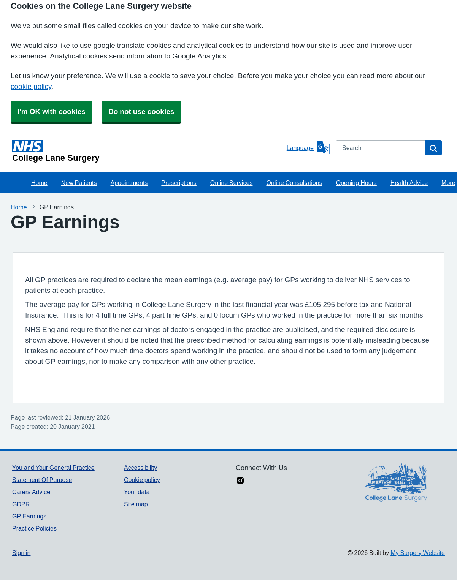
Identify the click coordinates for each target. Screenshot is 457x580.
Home (39, 183)
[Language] (308, 147)
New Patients (79, 183)
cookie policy (31, 86)
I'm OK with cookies (51, 111)
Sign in (21, 553)
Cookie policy (142, 480)
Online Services (231, 183)
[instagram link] (240, 481)
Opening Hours (356, 183)
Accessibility (140, 468)
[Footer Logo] (396, 482)
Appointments (129, 183)
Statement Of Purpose (42, 480)
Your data (136, 492)
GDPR (21, 504)
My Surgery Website (417, 553)
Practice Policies (34, 528)
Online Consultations (294, 183)
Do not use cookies (141, 111)
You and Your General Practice (53, 468)
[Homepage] (148, 151)
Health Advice (409, 183)
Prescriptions (178, 183)
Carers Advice (31, 492)
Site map (136, 504)
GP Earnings (29, 516)
